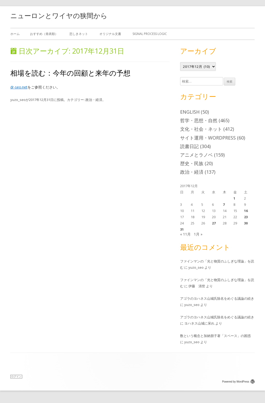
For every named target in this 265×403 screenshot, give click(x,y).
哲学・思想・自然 (198, 120)
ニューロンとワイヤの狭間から (58, 15)
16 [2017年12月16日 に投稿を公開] (246, 210)
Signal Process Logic (149, 34)
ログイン (16, 376)
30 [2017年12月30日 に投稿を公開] (246, 223)
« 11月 (185, 234)
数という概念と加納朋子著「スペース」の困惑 (215, 335)
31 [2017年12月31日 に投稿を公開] (182, 229)
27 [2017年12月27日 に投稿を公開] (214, 223)
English (190, 112)
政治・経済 (93, 99)
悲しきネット (78, 34)
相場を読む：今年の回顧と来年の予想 (70, 73)
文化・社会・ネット (201, 129)
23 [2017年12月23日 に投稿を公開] (246, 217)
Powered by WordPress (238, 381)
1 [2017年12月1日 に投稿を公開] (234, 198)
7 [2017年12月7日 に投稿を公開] (224, 204)
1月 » (198, 234)
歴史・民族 (191, 163)
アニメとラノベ (196, 155)
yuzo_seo (18, 99)
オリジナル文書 (110, 34)
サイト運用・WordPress (208, 138)
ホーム (15, 34)
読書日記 (189, 146)
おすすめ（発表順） (44, 34)
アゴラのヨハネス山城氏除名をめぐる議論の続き (217, 298)
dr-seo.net (18, 87)
